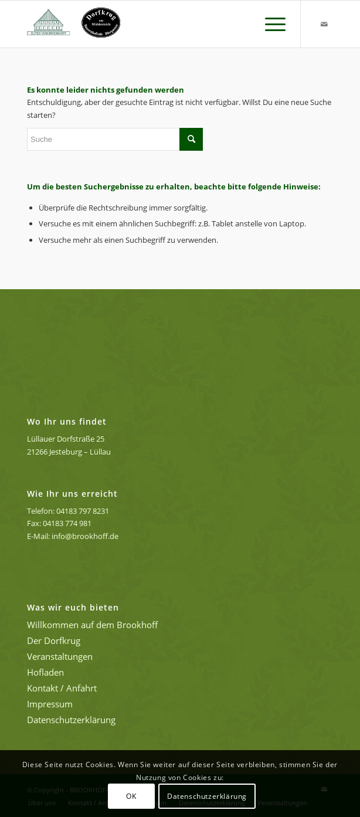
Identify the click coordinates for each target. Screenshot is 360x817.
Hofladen (45, 672)
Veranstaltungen (60, 656)
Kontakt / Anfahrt (62, 688)
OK (131, 796)
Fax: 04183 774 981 (59, 523)
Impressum (50, 704)
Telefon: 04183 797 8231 (68, 511)
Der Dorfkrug (53, 640)
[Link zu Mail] (324, 24)
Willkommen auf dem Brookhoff (92, 624)
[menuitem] (269, 24)
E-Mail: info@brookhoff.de (72, 536)
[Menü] (269, 24)
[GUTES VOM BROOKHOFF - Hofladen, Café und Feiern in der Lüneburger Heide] (149, 24)
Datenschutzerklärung (71, 720)
